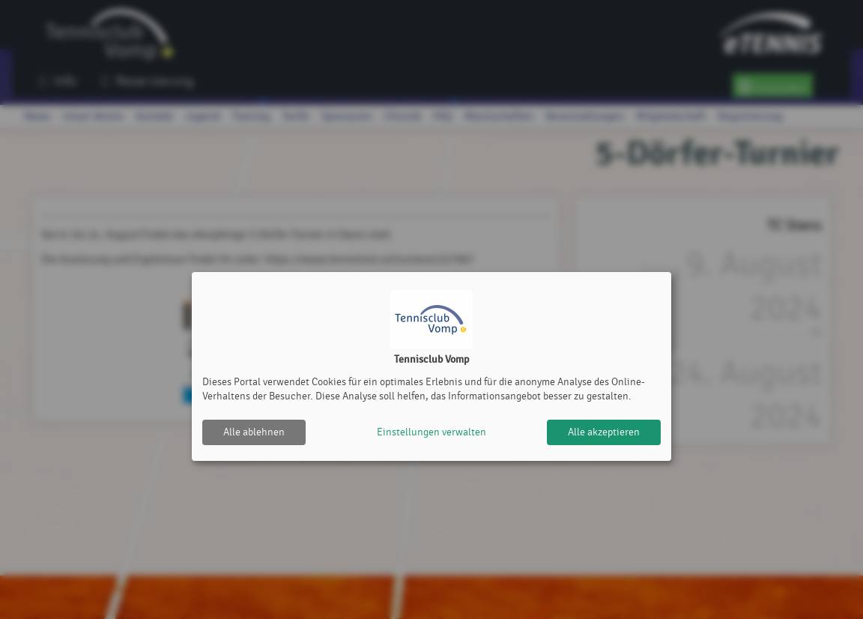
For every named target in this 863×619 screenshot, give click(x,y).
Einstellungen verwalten (431, 432)
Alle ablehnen (254, 432)
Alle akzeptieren (604, 432)
